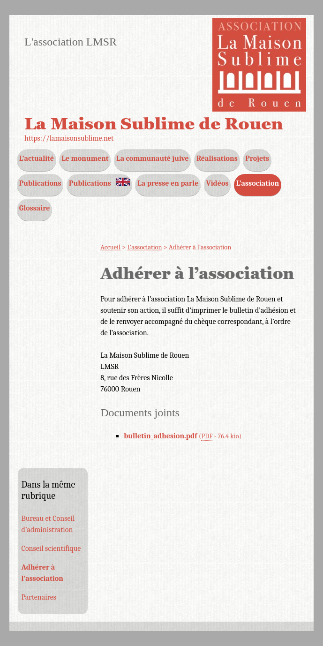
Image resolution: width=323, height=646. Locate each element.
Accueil (110, 247)
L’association (144, 247)
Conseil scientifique (51, 548)
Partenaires (39, 597)
